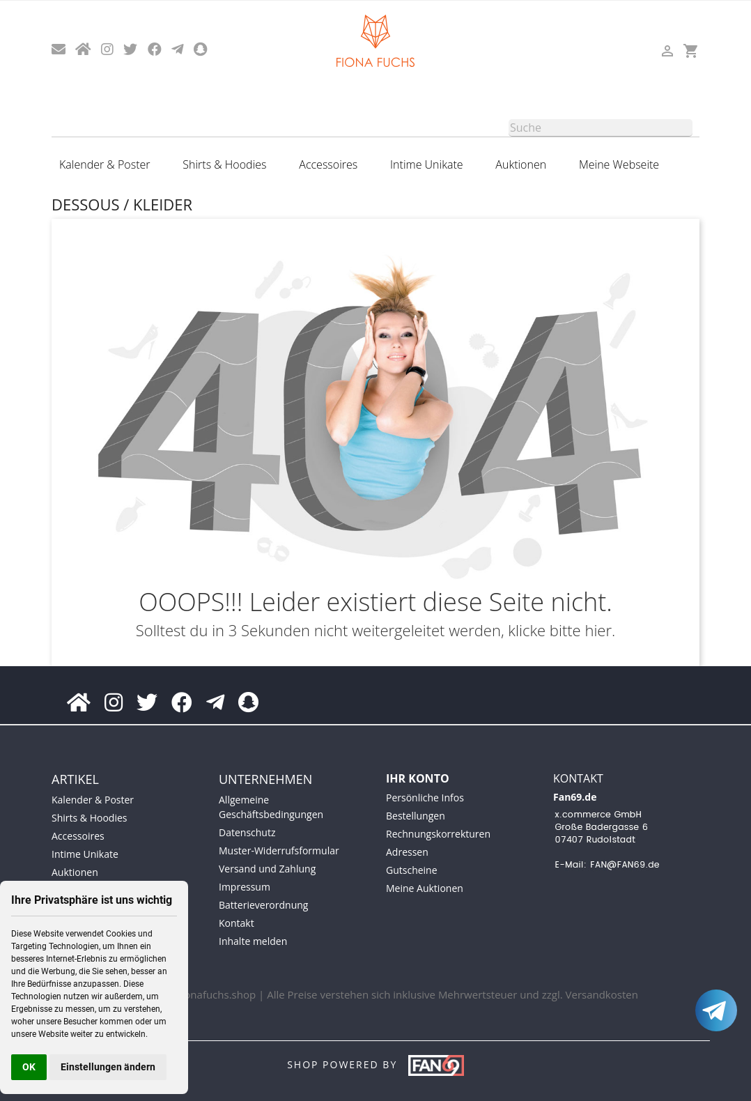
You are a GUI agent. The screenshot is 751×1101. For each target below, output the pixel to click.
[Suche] (600, 128)
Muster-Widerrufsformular (279, 850)
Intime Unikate (426, 164)
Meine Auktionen (424, 888)
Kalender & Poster (104, 164)
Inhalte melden (253, 941)
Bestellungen (415, 815)
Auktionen (520, 164)
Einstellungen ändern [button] (108, 1066)
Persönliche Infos (425, 797)
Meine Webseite (619, 164)
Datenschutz (247, 832)
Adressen (407, 852)
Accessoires (328, 164)
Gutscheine (412, 870)
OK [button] (29, 1066)
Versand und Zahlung (267, 868)
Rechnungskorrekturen (438, 833)
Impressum (244, 886)
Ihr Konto (417, 778)
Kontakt (236, 923)
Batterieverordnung (263, 904)
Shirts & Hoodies (224, 164)
